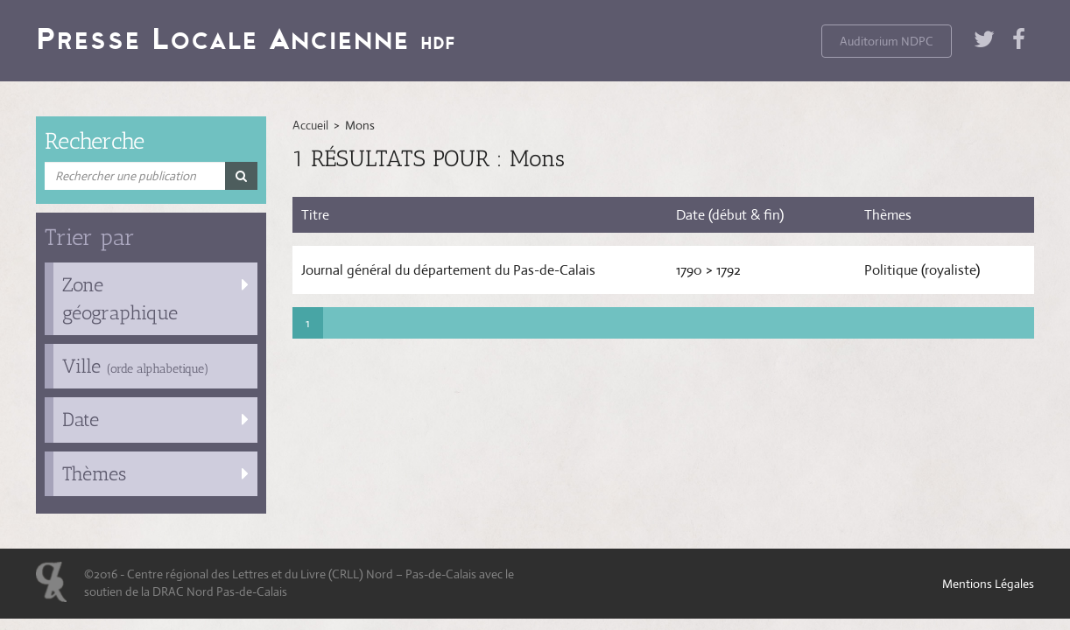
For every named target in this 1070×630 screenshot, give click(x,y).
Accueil (310, 125)
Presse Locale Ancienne (245, 38)
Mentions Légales (988, 584)
